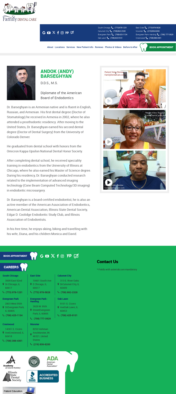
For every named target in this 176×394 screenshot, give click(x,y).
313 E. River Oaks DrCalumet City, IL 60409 (68, 260)
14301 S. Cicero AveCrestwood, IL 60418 (13, 308)
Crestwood (8, 299)
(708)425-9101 (114, 13)
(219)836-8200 (151, 6)
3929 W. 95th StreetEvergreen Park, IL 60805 (40, 285)
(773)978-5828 (152, 3)
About (50, 23)
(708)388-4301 (153, 13)
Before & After (130, 23)
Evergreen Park (11, 274)
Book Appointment (161, 23)
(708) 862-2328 (68, 267)
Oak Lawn (63, 274)
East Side (35, 251)
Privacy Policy (123, 387)
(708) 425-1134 (13, 291)
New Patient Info (85, 23)
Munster (34, 299)
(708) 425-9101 (68, 291)
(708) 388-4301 (13, 316)
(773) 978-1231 (13, 267)
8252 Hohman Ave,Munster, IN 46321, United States (40, 310)
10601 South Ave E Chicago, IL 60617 (40, 260)
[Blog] (74, 8)
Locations (60, 23)
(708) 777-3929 (165, 10)
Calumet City (64, 251)
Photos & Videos (113, 23)
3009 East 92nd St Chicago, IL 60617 (12, 260)
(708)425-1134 (119, 10)
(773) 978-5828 (40, 267)
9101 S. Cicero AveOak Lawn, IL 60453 (68, 283)
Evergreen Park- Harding (38, 276)
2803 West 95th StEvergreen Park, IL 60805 (13, 283)
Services (71, 23)
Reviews (99, 23)
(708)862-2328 (117, 6)
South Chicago (10, 251)
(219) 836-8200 (40, 320)
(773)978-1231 (119, 3)
